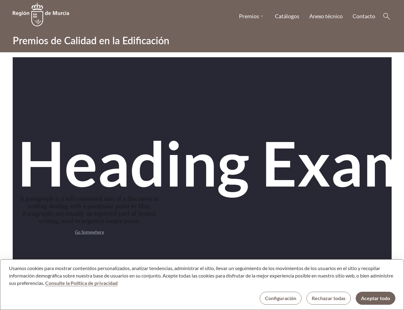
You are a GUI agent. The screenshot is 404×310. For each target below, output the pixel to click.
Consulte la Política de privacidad (81, 283)
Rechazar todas (328, 298)
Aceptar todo (375, 298)
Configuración (280, 298)
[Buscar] (387, 16)
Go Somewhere (89, 232)
